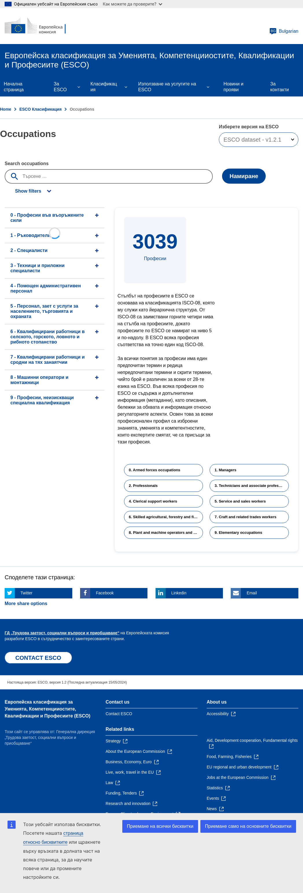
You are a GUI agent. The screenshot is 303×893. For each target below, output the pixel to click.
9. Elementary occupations (238, 532)
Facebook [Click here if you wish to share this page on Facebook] (105, 593)
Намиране (244, 176)
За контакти (279, 86)
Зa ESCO (60, 86)
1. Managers (225, 470)
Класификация (103, 86)
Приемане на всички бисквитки (160, 826)
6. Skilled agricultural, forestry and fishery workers (166, 517)
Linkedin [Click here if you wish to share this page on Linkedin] (178, 593)
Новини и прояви (233, 86)
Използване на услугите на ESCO (167, 86)
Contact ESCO (119, 713)
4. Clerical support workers (153, 501)
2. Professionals (143, 485)
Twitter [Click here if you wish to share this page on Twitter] (26, 593)
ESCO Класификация (40, 109)
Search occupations (27, 163)
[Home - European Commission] (40, 26)
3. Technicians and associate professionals (252, 485)
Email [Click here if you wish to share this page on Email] (252, 593)
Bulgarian (283, 31)
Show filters (28, 191)
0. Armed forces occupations (154, 470)
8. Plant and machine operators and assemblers (166, 532)
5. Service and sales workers (240, 501)
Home (5, 109)
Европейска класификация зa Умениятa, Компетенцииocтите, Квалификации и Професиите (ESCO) (47, 709)
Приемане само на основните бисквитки (248, 826)
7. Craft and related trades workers (245, 517)
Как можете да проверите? (132, 3)
